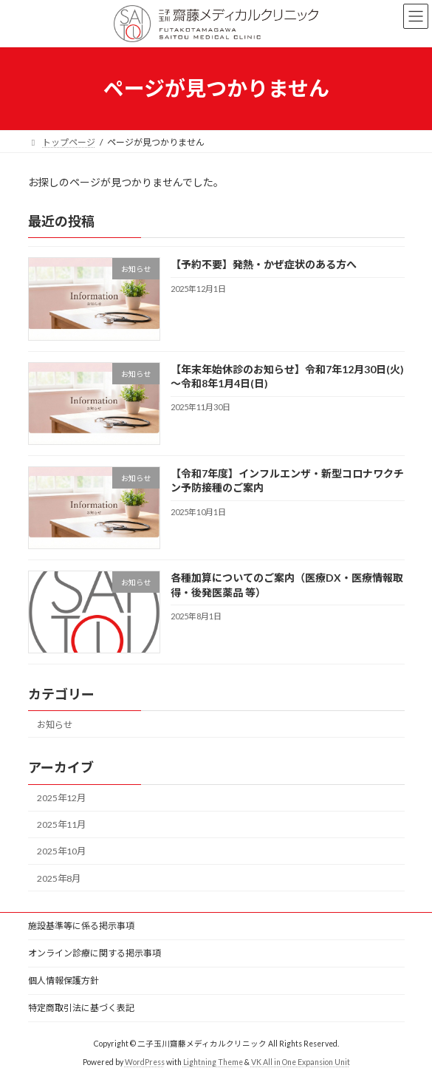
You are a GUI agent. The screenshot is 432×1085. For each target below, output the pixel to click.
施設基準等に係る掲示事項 (81, 925)
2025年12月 (61, 797)
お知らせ (54, 724)
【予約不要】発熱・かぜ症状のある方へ (263, 264)
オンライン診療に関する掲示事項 (94, 953)
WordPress (145, 1062)
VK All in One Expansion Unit (300, 1062)
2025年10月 (61, 851)
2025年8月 (58, 877)
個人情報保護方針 (63, 980)
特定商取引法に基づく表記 (81, 1007)
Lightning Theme (213, 1062)
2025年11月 (61, 824)
